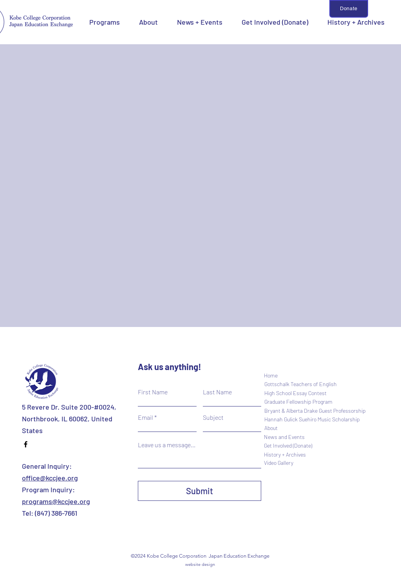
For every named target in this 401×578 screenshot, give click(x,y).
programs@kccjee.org (56, 501)
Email (145, 417)
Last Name (217, 392)
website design (200, 564)
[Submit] (199, 491)
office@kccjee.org (50, 477)
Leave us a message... (166, 445)
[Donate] (348, 9)
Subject (213, 417)
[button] (104, 22)
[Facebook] (26, 444)
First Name (153, 392)
